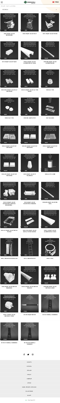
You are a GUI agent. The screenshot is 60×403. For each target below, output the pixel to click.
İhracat (29, 374)
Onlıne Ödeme (29, 391)
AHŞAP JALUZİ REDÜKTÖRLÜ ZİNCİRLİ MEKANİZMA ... (9, 204)
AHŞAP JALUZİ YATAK (51, 33)
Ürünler (29, 370)
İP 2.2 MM (52, 174)
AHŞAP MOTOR (32, 314)
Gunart (29, 395)
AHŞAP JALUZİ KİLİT (31, 33)
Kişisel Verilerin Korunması (29, 387)
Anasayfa (29, 362)
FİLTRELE (5, 9)
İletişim (29, 382)
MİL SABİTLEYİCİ (31, 118)
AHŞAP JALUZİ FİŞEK (11, 61)
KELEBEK (51, 118)
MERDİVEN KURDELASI (11, 258)
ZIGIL (52, 258)
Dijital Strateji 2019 (30, 400)
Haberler (29, 378)
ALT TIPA (51, 90)
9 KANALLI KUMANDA (11, 342)
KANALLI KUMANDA (52, 314)
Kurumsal (29, 366)
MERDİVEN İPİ (32, 258)
